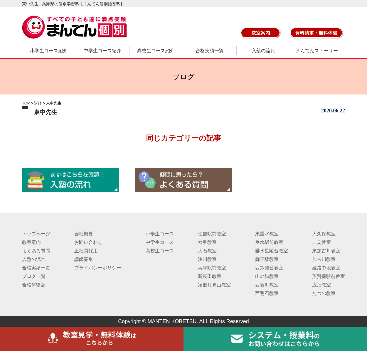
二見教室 (321, 242)
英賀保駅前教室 (328, 276)
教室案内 (31, 242)
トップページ (36, 233)
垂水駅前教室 (269, 242)
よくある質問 (36, 250)
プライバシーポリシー (97, 267)
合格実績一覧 (210, 50)
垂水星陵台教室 (271, 250)
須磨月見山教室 (214, 284)
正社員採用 (86, 250)
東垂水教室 (267, 233)
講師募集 (83, 259)
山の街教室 (267, 276)
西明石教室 (267, 293)
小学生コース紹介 (49, 50)
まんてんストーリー (317, 50)
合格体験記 (34, 284)
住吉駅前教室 (212, 233)
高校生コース (160, 250)
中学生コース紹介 (102, 50)
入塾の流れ (263, 50)
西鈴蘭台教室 (269, 267)
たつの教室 (324, 293)
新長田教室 (209, 276)
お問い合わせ (88, 242)
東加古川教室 (326, 250)
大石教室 (207, 250)
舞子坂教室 (267, 259)
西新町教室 (267, 284)
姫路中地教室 (326, 267)
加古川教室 (324, 259)
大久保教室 (324, 233)
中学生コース (160, 242)
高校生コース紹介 (156, 50)
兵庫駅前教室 (212, 267)
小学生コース (160, 233)
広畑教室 (321, 284)
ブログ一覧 (34, 276)
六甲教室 (207, 242)
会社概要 (83, 233)
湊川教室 (207, 259)
